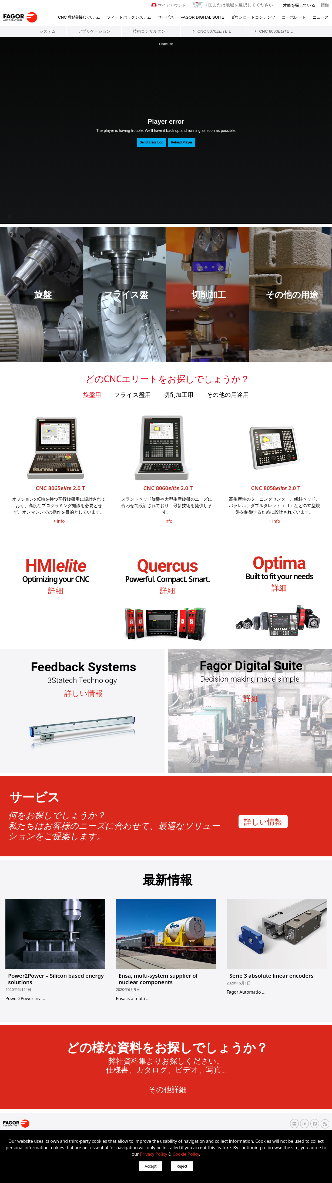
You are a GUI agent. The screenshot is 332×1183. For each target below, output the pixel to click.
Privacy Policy (153, 1154)
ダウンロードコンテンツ (253, 16)
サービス (166, 16)
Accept (150, 1166)
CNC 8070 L (214, 31)
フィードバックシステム (129, 16)
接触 (325, 5)
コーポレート (294, 16)
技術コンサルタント (151, 31)
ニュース (321, 16)
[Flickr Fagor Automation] (294, 1123)
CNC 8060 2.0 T (168, 487)
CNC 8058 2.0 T (275, 487)
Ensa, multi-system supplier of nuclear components (158, 978)
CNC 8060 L (276, 31)
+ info (59, 521)
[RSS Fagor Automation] (325, 1123)
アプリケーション (94, 31)
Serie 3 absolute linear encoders (271, 975)
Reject (182, 1166)
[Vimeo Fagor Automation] (314, 1123)
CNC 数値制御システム (79, 16)
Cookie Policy (186, 1154)
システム (47, 31)
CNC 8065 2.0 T (60, 487)
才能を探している (299, 5)
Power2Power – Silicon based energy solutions (56, 978)
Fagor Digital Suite (202, 16)
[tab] (92, 394)
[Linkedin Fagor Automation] (304, 1123)
